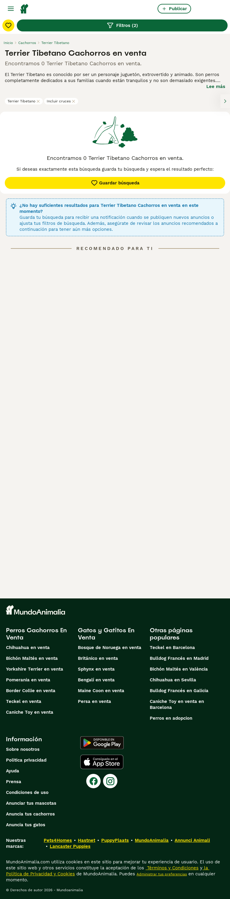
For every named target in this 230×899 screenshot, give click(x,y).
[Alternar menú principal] (11, 9)
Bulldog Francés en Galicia (179, 690)
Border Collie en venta (30, 690)
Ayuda (12, 771)
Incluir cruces (61, 101)
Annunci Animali (192, 840)
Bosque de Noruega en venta (109, 647)
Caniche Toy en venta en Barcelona (177, 704)
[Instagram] (110, 781)
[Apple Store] (102, 762)
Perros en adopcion (171, 718)
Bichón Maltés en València (179, 669)
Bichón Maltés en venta (32, 658)
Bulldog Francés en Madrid (179, 658)
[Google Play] (102, 743)
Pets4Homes (58, 840)
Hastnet (86, 840)
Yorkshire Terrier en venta (34, 669)
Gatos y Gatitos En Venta (106, 634)
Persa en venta (94, 701)
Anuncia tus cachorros (30, 814)
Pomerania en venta (28, 680)
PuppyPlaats (115, 840)
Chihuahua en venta (28, 647)
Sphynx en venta (96, 669)
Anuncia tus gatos (25, 824)
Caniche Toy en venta (29, 712)
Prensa (13, 781)
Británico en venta (98, 658)
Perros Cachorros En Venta (36, 634)
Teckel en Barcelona (172, 647)
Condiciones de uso (27, 792)
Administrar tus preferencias (162, 874)
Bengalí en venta (96, 680)
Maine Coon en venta (101, 690)
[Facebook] (93, 781)
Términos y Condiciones (172, 868)
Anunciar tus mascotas (31, 803)
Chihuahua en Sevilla (173, 680)
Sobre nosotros (23, 749)
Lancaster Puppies (70, 846)
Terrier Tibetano (23, 101)
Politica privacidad (26, 760)
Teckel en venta (23, 701)
